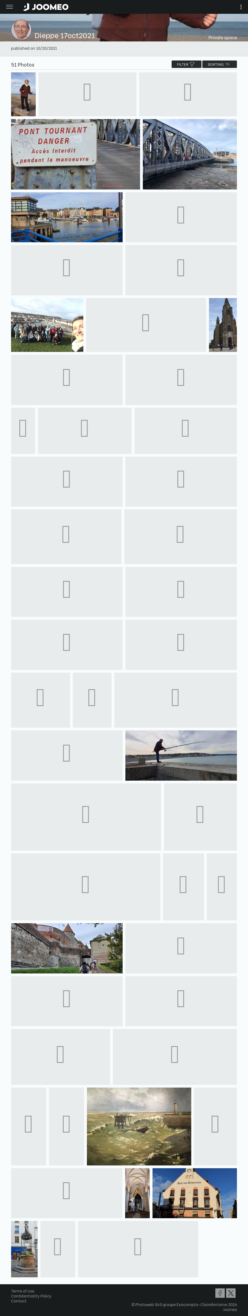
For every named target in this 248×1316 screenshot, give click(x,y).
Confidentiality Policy (31, 1296)
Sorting (219, 64)
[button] (14, 1287)
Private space (222, 37)
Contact (19, 1301)
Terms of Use (22, 1291)
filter (186, 64)
